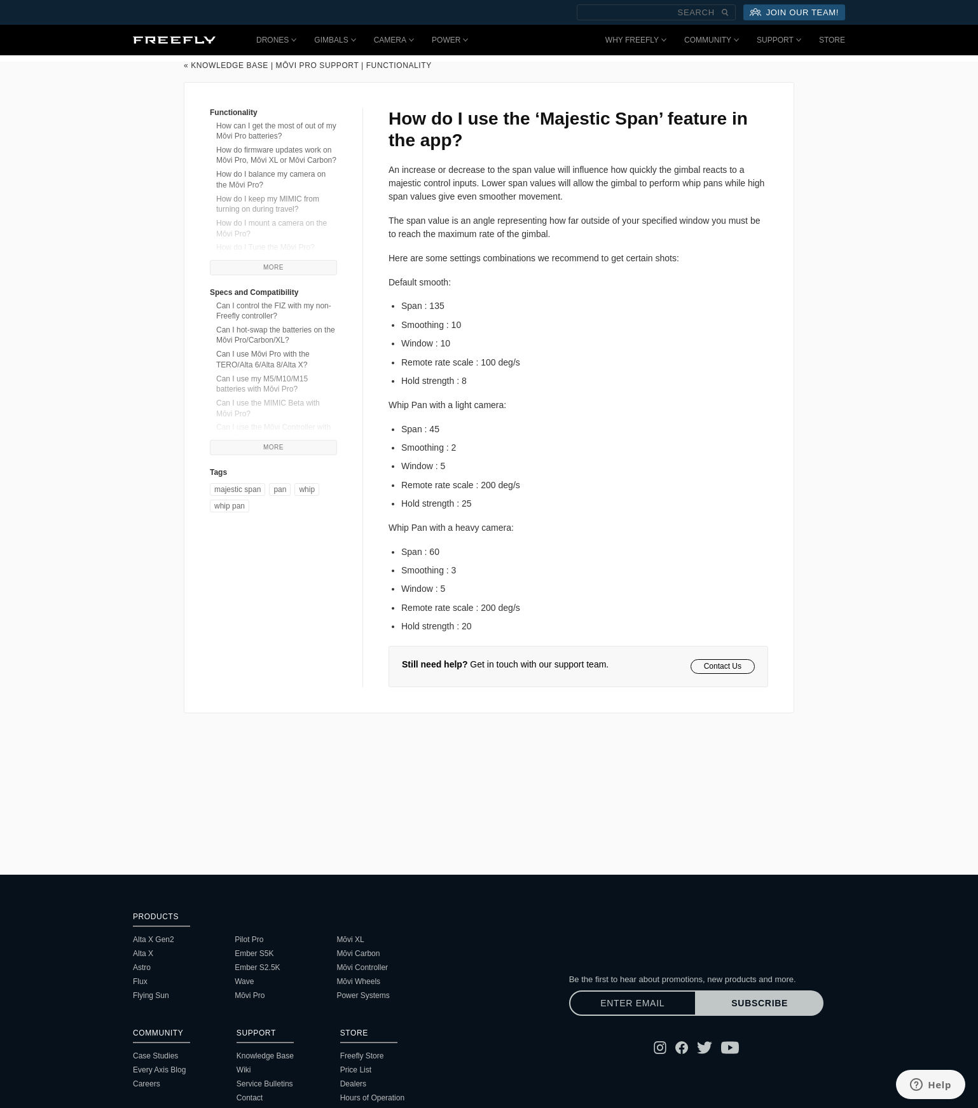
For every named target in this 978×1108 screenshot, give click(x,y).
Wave (244, 981)
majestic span (237, 489)
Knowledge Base (265, 1055)
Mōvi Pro (250, 995)
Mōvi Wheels (358, 981)
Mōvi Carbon (358, 953)
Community (711, 40)
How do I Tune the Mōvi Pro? (265, 247)
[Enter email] (632, 1003)
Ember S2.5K (257, 967)
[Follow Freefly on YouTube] (730, 1047)
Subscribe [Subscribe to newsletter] (759, 1003)
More (273, 267)
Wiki (244, 1069)
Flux (140, 981)
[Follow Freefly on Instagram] (660, 1047)
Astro (142, 967)
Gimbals (334, 40)
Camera (394, 40)
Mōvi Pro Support (317, 65)
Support (779, 40)
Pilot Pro (249, 939)
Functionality (399, 65)
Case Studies (155, 1055)
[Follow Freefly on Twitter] (704, 1047)
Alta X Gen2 (153, 939)
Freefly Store (362, 1055)
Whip (307, 489)
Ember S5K (254, 953)
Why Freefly (635, 40)
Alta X (143, 953)
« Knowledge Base (226, 65)
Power (450, 40)
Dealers (353, 1083)
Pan (279, 489)
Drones (276, 40)
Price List (355, 1069)
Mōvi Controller (362, 967)
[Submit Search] (725, 12)
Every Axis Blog (159, 1069)
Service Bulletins (265, 1083)
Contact (250, 1097)
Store (832, 40)
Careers (146, 1083)
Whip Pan (229, 506)
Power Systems (362, 995)
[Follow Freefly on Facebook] (681, 1047)
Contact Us (722, 666)
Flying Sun (151, 995)
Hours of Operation (372, 1097)
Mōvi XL (350, 939)
